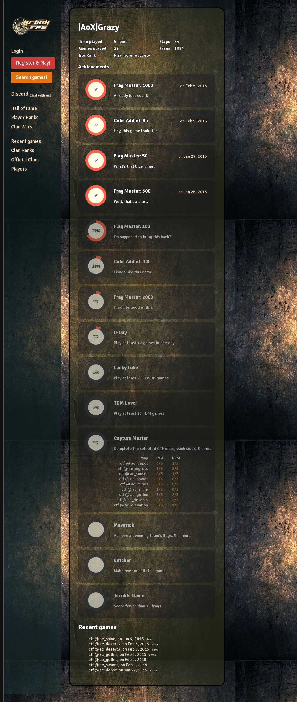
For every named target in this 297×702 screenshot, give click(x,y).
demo (149, 639)
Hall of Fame (24, 108)
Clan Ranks (22, 150)
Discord (31, 94)
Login (17, 51)
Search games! (31, 77)
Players (19, 169)
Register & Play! (33, 63)
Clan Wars (21, 127)
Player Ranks (24, 117)
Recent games (26, 141)
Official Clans (25, 160)
